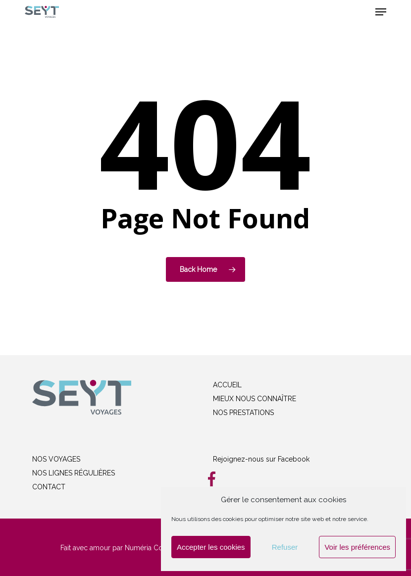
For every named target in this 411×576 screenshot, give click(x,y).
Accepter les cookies (211, 547)
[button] (380, 12)
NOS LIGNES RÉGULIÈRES (73, 473)
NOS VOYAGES (56, 459)
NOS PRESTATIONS (243, 413)
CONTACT (48, 487)
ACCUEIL (227, 385)
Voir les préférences (357, 547)
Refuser (285, 547)
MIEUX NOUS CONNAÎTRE (254, 399)
